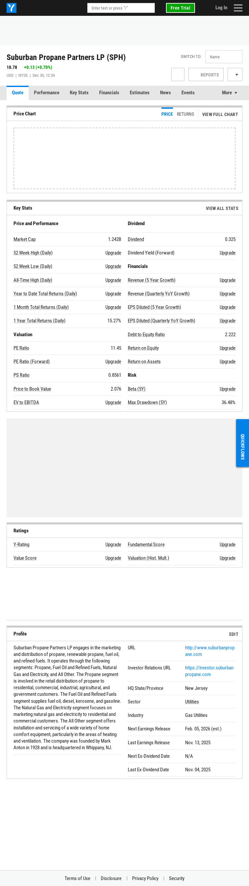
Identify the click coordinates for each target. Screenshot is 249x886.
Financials (109, 93)
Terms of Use (77, 878)
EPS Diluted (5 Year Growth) (154, 307)
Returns (185, 114)
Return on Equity (143, 348)
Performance (46, 93)
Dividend (136, 239)
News (165, 93)
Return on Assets (144, 362)
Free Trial (180, 8)
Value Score (25, 558)
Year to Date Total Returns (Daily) (45, 294)
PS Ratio (22, 375)
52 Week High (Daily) (33, 253)
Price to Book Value (32, 389)
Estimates (140, 93)
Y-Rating (21, 544)
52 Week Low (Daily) (33, 266)
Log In (221, 8)
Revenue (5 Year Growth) (152, 280)
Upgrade (113, 253)
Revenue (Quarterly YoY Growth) (159, 294)
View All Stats (222, 208)
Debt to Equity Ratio (146, 335)
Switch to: (191, 56)
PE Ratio (21, 348)
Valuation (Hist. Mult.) (148, 558)
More (227, 93)
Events (188, 93)
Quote (17, 93)
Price (167, 114)
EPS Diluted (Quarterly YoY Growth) (161, 321)
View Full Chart (220, 114)
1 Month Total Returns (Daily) (41, 307)
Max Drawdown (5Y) (147, 402)
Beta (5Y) (137, 389)
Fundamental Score (146, 544)
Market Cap (25, 239)
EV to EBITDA (26, 402)
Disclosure (111, 878)
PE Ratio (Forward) (32, 362)
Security (176, 878)
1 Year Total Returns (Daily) (40, 321)
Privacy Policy (145, 878)
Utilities (192, 702)
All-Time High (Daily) (33, 280)
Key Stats (79, 93)
